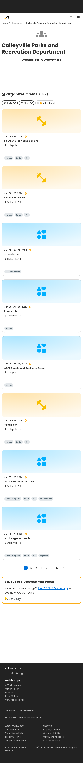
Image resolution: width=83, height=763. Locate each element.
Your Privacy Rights (15, 733)
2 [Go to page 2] (31, 567)
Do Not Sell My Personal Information (23, 717)
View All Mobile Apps (15, 699)
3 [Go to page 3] (36, 567)
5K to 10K (9, 692)
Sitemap (47, 725)
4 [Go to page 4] (41, 567)
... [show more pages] (51, 567)
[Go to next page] (63, 568)
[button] (26, 102)
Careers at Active (52, 733)
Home (5, 22)
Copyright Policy (51, 729)
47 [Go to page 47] (57, 567)
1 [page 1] (25, 567)
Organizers (16, 22)
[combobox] (10, 102)
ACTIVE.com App (13, 685)
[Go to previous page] (20, 568)
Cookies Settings (51, 740)
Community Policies (53, 736)
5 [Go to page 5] (46, 567)
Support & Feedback (15, 740)
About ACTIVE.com (14, 725)
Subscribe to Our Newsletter (19, 710)
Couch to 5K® (12, 688)
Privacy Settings (13, 736)
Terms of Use (12, 729)
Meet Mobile (11, 696)
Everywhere (52, 60)
